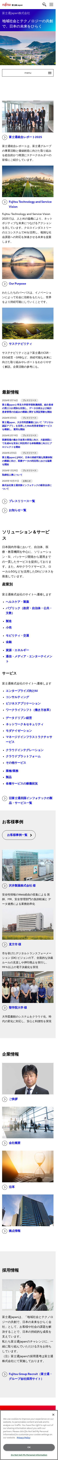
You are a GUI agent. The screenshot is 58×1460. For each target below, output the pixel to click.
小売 (9, 627)
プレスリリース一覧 (18, 501)
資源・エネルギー (17, 650)
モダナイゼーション (19, 730)
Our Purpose (14, 283)
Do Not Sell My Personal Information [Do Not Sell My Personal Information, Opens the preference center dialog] (29, 1455)
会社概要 (11, 1143)
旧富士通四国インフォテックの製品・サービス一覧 (27, 800)
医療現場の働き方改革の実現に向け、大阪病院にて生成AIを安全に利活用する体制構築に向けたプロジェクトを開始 (27, 443)
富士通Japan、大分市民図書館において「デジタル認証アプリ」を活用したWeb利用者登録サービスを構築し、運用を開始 (27, 426)
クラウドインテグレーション (25, 750)
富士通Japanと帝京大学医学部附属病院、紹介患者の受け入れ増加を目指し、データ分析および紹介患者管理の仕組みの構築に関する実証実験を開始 (27, 408)
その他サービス (16, 763)
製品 (9, 777)
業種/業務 (12, 771)
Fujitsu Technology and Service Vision (27, 204)
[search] (44, 4)
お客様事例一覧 (19, 835)
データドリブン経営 (19, 718)
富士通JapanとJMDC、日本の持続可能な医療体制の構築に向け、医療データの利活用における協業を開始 (27, 461)
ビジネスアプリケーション (23, 703)
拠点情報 (11, 1231)
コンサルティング (17, 697)
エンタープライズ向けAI (22, 691)
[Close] (53, 1414)
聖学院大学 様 (14, 1007)
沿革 (8, 1187)
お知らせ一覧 (14, 510)
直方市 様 (11, 944)
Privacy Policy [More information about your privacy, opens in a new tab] (23, 1437)
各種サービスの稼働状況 (22, 783)
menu (38, 72)
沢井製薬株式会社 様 (19, 885)
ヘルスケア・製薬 (17, 602)
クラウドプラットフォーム (23, 756)
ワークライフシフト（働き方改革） (29, 710)
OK (29, 1447)
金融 (9, 642)
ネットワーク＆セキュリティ (25, 724)
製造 (9, 621)
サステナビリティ (17, 344)
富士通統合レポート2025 (22, 137)
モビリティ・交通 (17, 635)
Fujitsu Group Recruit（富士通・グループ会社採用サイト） (27, 1376)
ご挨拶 (10, 1099)
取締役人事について (12, 475)
